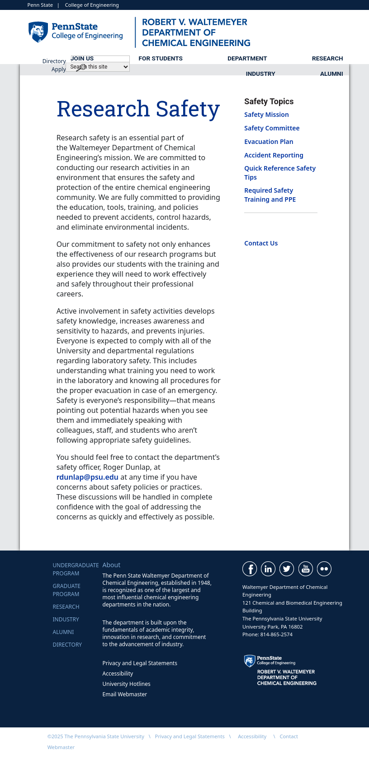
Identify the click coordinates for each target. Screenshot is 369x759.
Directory (67, 644)
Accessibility (118, 673)
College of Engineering (92, 4)
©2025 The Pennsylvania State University (95, 736)
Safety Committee (271, 128)
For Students (161, 58)
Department (247, 58)
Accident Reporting (273, 155)
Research (327, 58)
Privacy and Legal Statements (140, 663)
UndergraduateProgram (76, 569)
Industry (260, 73)
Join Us (82, 58)
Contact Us (261, 243)
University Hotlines (127, 684)
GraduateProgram (66, 590)
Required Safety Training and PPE (270, 194)
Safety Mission (266, 114)
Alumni (331, 73)
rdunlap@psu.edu (87, 477)
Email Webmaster (125, 694)
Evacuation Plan (268, 141)
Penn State (40, 4)
